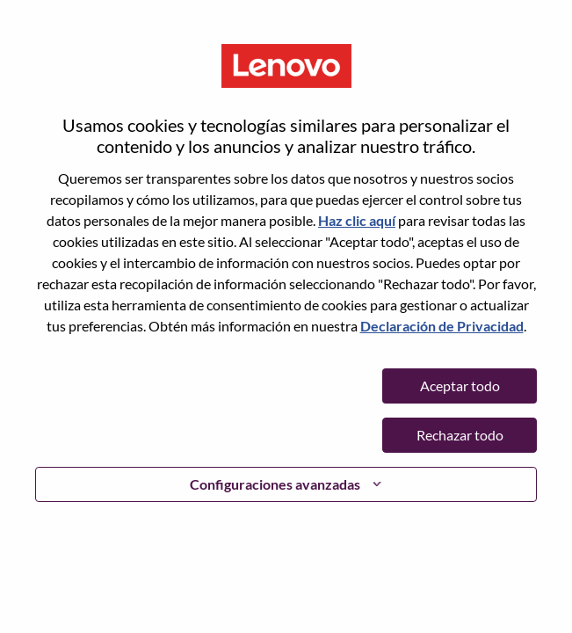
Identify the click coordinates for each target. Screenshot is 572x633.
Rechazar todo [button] (459, 434)
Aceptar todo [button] (460, 385)
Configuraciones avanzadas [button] (275, 484)
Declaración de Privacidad (442, 325)
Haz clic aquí (356, 220)
